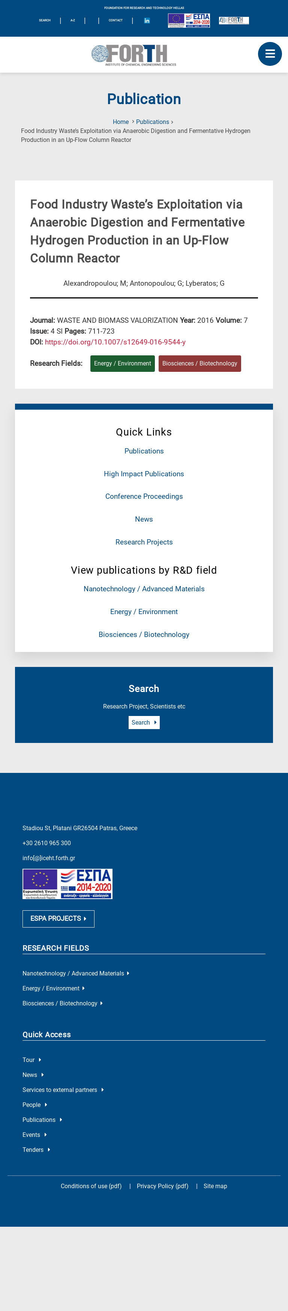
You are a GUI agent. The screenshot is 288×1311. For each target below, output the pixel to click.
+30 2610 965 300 (46, 843)
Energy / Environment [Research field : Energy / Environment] (122, 363)
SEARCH (45, 20)
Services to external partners (63, 1089)
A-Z (72, 20)
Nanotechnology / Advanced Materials (144, 589)
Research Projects (144, 542)
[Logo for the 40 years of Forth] (234, 20)
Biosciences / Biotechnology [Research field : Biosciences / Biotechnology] (199, 363)
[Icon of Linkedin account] (147, 21)
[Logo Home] (144, 55)
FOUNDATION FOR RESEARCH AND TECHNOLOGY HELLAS (144, 8)
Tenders (36, 1149)
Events (34, 1134)
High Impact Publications (144, 474)
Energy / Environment (144, 611)
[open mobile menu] (270, 54)
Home (121, 121)
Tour (31, 1059)
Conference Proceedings (144, 496)
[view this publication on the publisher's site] (115, 342)
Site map (215, 1186)
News (144, 519)
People (34, 1104)
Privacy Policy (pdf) (163, 1186)
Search (144, 722)
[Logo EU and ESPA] (189, 20)
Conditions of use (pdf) (91, 1186)
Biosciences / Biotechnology (144, 634)
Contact (116, 20)
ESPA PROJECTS (58, 918)
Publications (152, 121)
